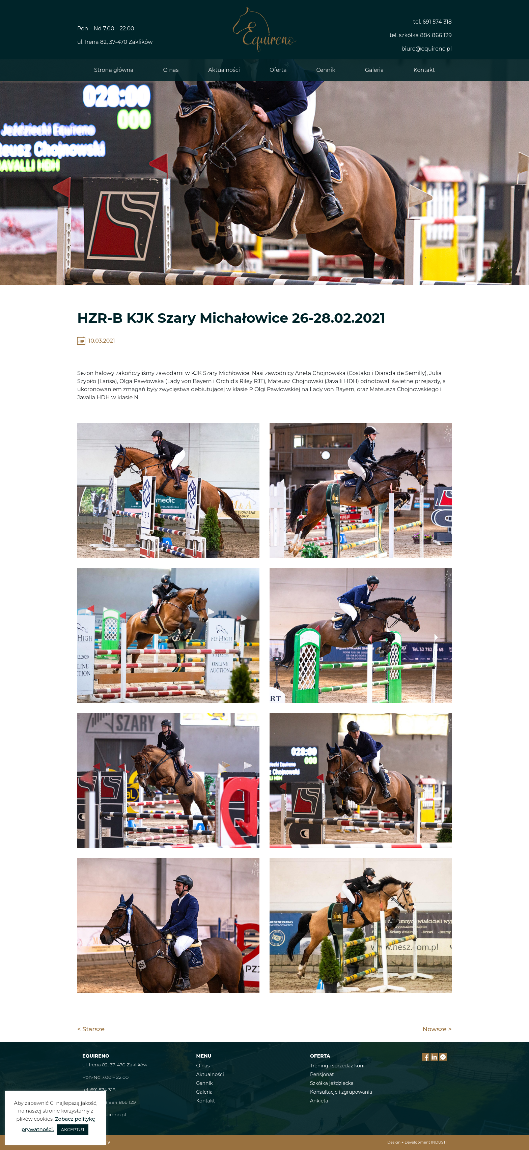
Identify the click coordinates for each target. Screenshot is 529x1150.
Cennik (325, 70)
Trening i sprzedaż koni (337, 1066)
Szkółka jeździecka (332, 1083)
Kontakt (424, 70)
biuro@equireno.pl (426, 49)
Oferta (278, 70)
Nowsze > (437, 1029)
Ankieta (319, 1101)
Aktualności (224, 70)
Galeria (374, 70)
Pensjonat (322, 1074)
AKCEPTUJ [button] (72, 1129)
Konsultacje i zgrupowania (341, 1092)
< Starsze (91, 1029)
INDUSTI (439, 1142)
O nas (171, 70)
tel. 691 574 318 (432, 22)
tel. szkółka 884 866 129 (421, 35)
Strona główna (114, 70)
